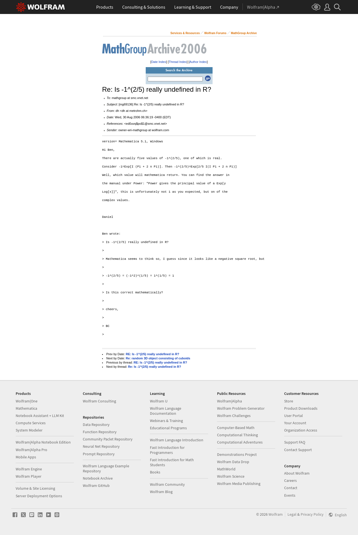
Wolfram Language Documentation (165, 411)
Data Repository (96, 424)
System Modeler (29, 430)
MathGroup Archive (244, 33)
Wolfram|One (26, 401)
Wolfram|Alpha (229, 401)
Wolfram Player (28, 476)
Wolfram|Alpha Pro (31, 449)
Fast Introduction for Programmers (167, 450)
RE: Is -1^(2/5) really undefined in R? (152, 354)
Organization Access (300, 430)
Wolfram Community (167, 484)
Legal (292, 514)
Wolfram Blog (161, 491)
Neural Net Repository (101, 446)
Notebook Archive (98, 478)
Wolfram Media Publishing (238, 483)
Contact (290, 487)
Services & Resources (185, 33)
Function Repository (100, 431)
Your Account (295, 422)
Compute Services (31, 422)
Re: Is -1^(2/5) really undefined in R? (154, 366)
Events (289, 495)
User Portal (293, 415)
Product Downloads (300, 408)
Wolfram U (159, 401)
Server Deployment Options (39, 495)
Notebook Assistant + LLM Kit (40, 415)
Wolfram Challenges (234, 415)
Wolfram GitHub (96, 485)
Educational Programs (168, 427)
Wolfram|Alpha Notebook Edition (43, 442)
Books (155, 472)
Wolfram (275, 514)
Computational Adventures (240, 442)
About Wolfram (297, 473)
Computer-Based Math (236, 427)
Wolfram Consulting (99, 401)
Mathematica (26, 408)
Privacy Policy (312, 514)
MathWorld (226, 469)
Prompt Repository (99, 453)
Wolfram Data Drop (233, 461)
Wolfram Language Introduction (176, 439)
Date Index (158, 61)
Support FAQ (294, 442)
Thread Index (178, 61)
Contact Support (298, 449)
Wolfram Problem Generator (241, 408)
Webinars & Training (166, 420)
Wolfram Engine (29, 469)
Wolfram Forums (215, 33)
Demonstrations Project (237, 454)
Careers (290, 480)
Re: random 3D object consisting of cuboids (158, 358)
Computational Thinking (237, 434)
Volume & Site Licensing (35, 488)
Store (288, 401)
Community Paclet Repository (108, 439)
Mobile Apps (26, 456)
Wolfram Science (230, 476)
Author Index (198, 61)
